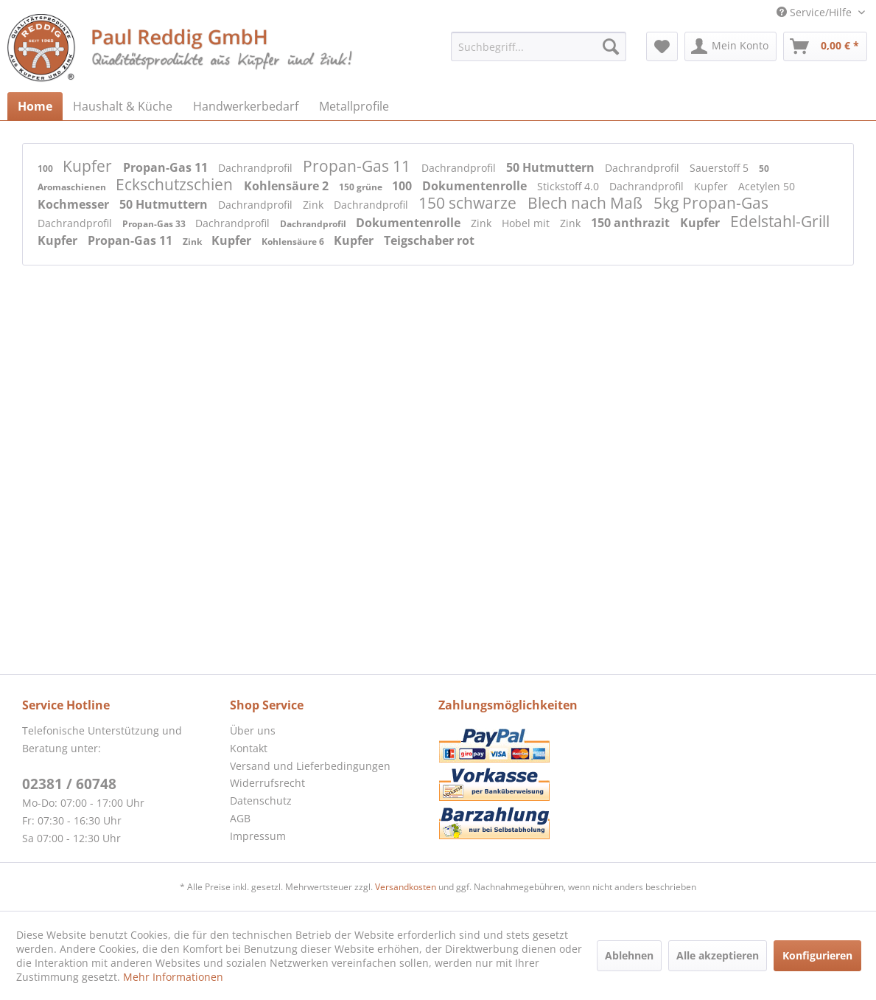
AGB (240, 818)
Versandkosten (405, 887)
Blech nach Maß (587, 202)
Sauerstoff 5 (720, 168)
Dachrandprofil (256, 168)
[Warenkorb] (825, 46)
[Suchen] (610, 46)
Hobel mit (527, 223)
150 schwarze (469, 202)
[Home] (35, 106)
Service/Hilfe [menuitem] (816, 12)
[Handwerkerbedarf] (246, 106)
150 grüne (362, 187)
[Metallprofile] (354, 106)
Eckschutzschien (176, 184)
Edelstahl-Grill (780, 221)
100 (46, 168)
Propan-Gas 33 (155, 224)
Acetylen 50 (766, 186)
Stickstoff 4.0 (569, 186)
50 (764, 168)
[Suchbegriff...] (538, 46)
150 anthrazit (632, 223)
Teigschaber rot (429, 240)
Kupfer (89, 166)
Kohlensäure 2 (288, 186)
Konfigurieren (817, 955)
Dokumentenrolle (476, 186)
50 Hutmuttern (552, 167)
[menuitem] (538, 46)
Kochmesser (75, 204)
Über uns (253, 730)
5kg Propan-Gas (711, 202)
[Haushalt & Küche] (123, 106)
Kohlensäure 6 (294, 241)
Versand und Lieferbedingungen (310, 766)
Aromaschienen (73, 187)
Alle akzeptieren (717, 955)
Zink (314, 205)
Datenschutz (261, 801)
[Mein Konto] (730, 46)
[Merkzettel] (662, 46)
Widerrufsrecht (267, 783)
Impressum (258, 836)
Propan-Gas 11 (167, 167)
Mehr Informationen (173, 977)
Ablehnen (629, 955)
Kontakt (248, 748)
